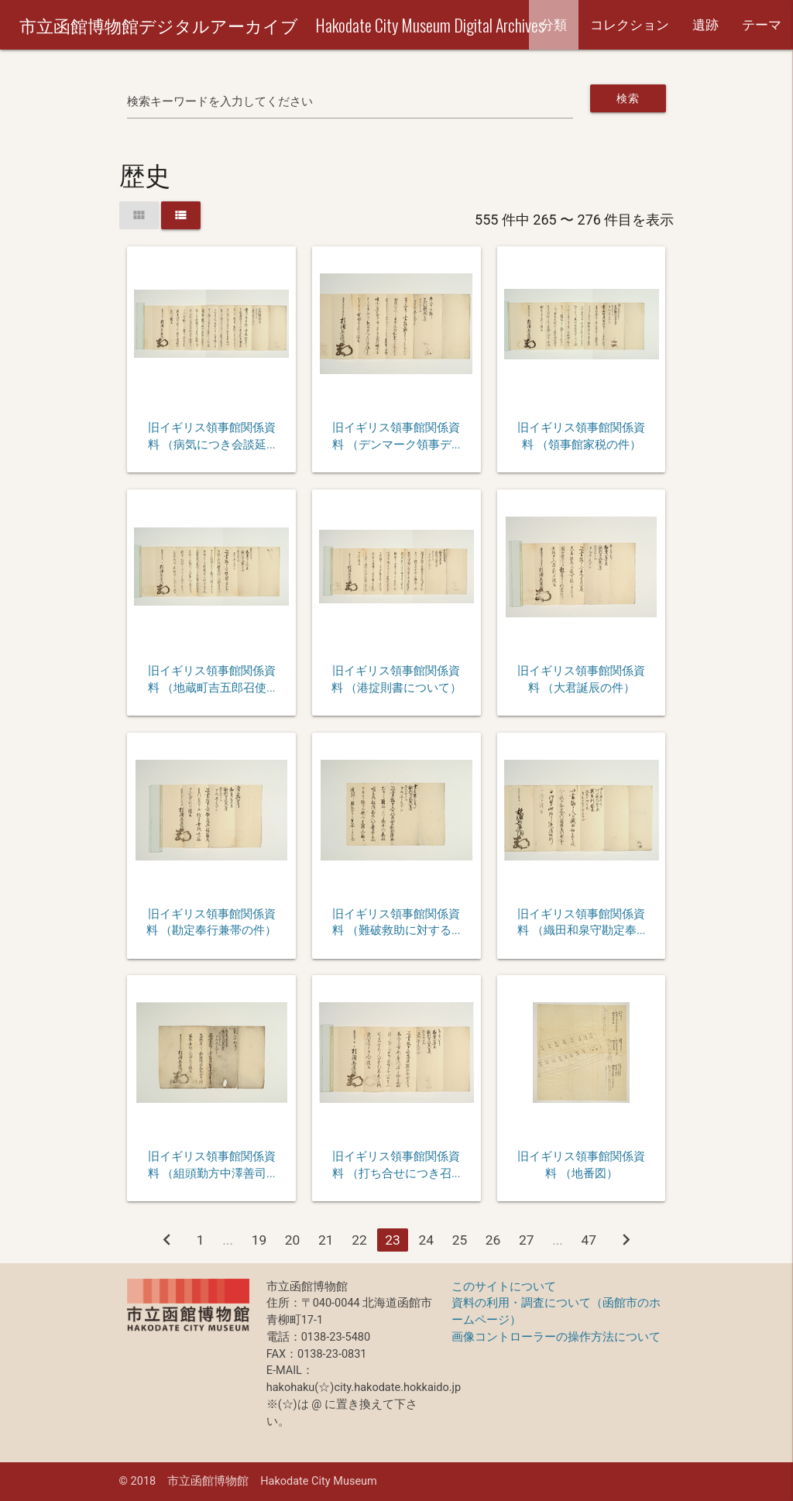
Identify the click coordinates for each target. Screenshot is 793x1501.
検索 (627, 98)
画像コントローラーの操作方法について (556, 1337)
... (227, 1240)
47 (589, 1240)
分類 (554, 25)
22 (359, 1240)
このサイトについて (503, 1286)
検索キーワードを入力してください (220, 101)
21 (326, 1240)
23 (392, 1240)
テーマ (761, 25)
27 (526, 1240)
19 (259, 1240)
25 (460, 1240)
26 (493, 1240)
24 (426, 1240)
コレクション (629, 25)
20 (292, 1240)
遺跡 (705, 25)
